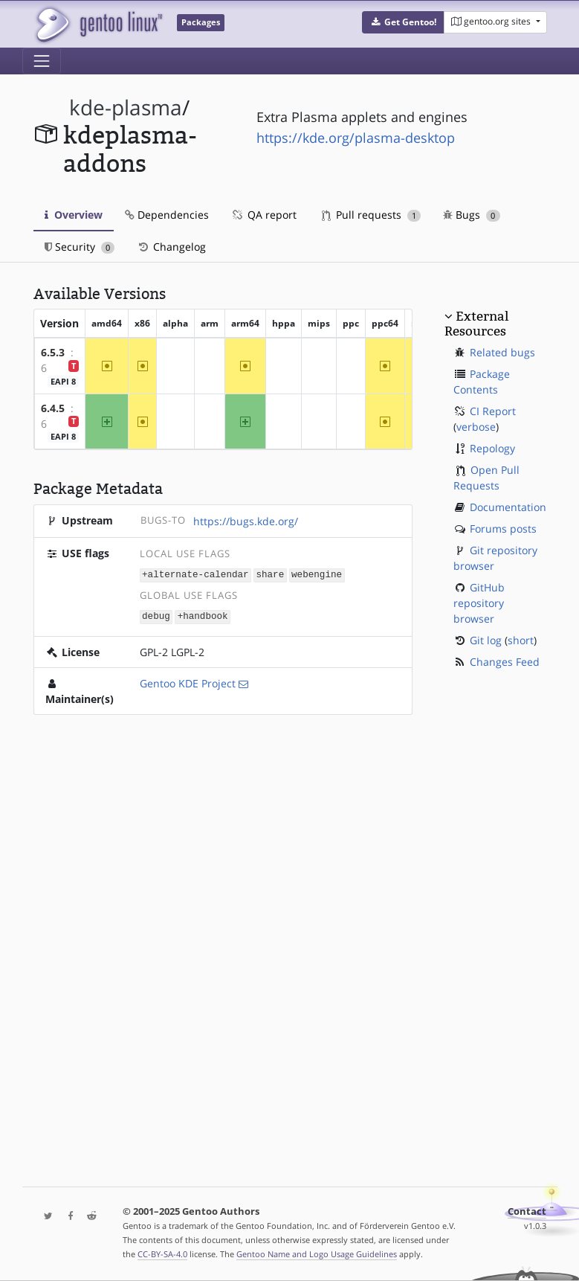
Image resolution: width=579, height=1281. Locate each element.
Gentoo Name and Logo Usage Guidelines (316, 1253)
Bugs (471, 215)
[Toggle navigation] (41, 61)
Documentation (508, 507)
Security (80, 247)
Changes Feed (505, 662)
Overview (74, 215)
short (521, 640)
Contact (527, 1211)
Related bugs (502, 352)
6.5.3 (53, 352)
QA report (264, 215)
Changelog (171, 247)
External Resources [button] (476, 323)
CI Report (493, 411)
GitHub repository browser (479, 603)
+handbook (203, 615)
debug (156, 615)
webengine (316, 574)
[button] (403, 22)
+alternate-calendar (195, 574)
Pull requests (371, 215)
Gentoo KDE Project (188, 682)
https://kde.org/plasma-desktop (355, 138)
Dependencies (167, 215)
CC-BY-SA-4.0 (162, 1253)
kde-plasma (125, 107)
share (270, 574)
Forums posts (503, 528)
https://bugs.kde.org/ (245, 521)
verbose (476, 427)
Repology (492, 448)
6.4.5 (53, 408)
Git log (486, 640)
